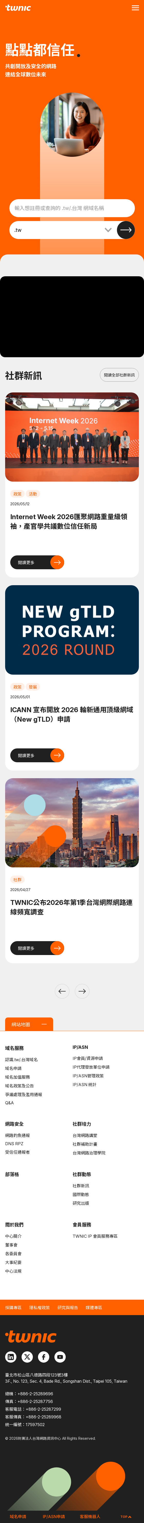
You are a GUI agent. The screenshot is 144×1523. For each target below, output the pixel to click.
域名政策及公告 (19, 1085)
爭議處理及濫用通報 (23, 1094)
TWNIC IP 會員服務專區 (95, 1236)
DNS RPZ (14, 1143)
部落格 (12, 1174)
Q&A (9, 1102)
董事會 (11, 1244)
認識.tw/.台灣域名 (21, 1059)
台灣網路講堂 (85, 1135)
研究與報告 (67, 1307)
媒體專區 (94, 1307)
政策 (17, 494)
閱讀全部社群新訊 (119, 375)
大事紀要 (13, 1262)
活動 (33, 494)
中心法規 (13, 1271)
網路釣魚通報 (17, 1135)
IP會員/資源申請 (88, 1058)
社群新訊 (81, 1185)
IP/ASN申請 (54, 1516)
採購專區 (13, 1307)
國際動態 (81, 1194)
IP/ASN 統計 (85, 1084)
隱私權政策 (39, 1307)
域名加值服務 (17, 1077)
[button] (62, 991)
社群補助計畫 (85, 1144)
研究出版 (81, 1203)
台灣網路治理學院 (89, 1152)
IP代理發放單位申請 (91, 1067)
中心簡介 (13, 1236)
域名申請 (13, 1068)
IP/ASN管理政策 (88, 1075)
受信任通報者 (17, 1152)
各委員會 (13, 1253)
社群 (17, 879)
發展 (33, 687)
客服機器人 (90, 1516)
